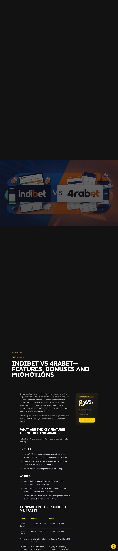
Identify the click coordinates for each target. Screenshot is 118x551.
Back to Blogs (17, 352)
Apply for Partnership (87, 420)
